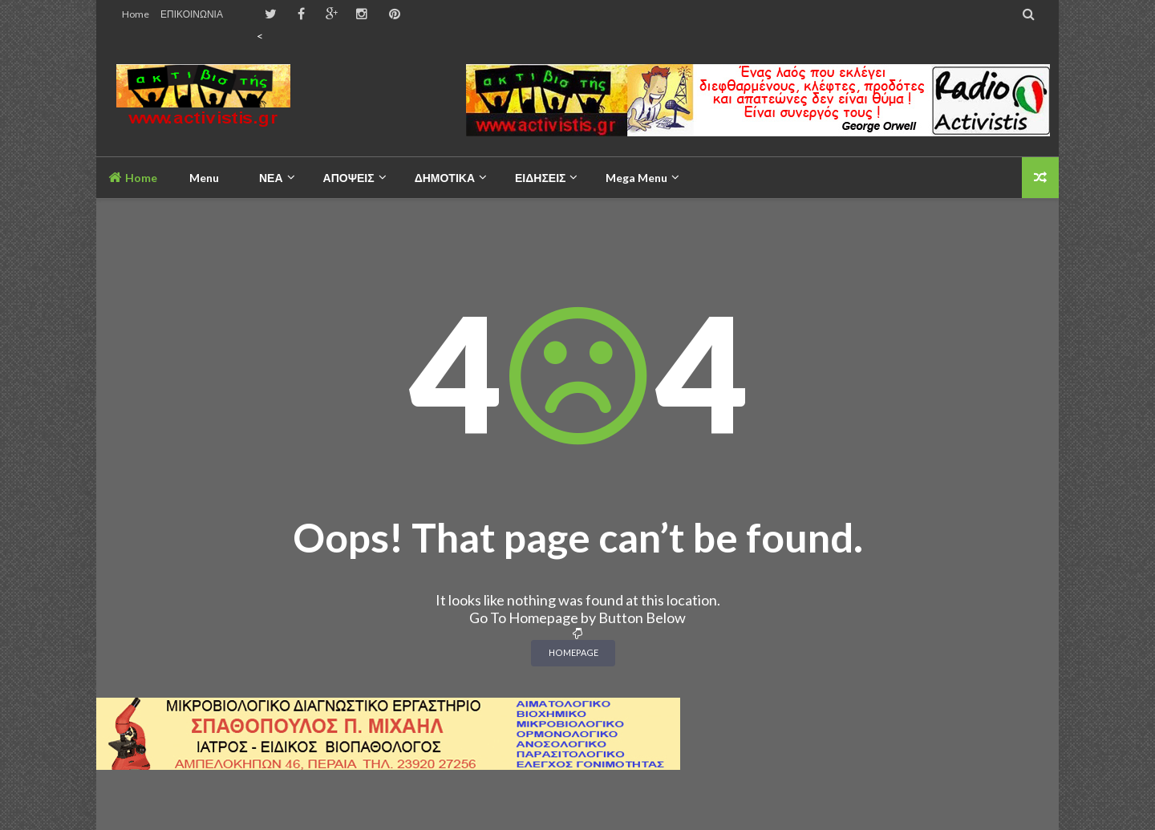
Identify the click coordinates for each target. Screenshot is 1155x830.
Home (135, 14)
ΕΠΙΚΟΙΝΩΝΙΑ (191, 14)
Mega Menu (636, 177)
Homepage (573, 652)
